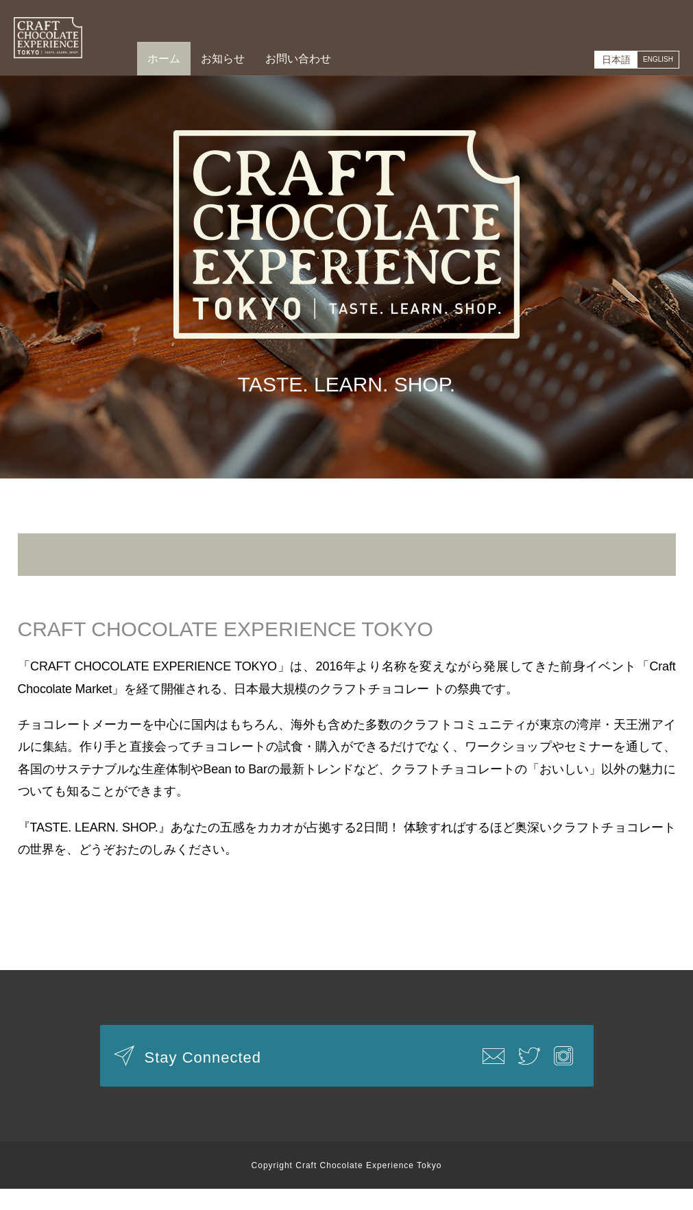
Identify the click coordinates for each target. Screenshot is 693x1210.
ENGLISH (651, 59)
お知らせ (223, 58)
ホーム (163, 58)
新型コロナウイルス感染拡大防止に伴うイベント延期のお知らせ (346, 565)
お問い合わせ (298, 58)
